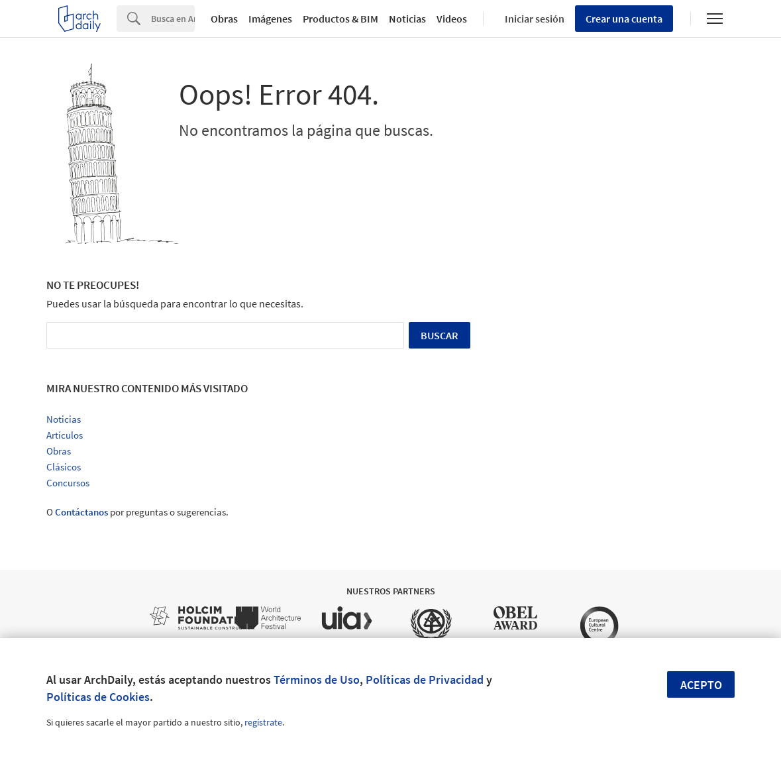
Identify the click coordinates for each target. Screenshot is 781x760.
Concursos (67, 482)
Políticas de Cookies (98, 696)
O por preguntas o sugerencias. (137, 512)
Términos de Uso (317, 679)
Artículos (64, 435)
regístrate (263, 722)
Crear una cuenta (624, 18)
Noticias (407, 18)
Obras (224, 18)
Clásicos (63, 467)
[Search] (173, 18)
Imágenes (270, 18)
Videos (452, 18)
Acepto (701, 684)
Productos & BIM (340, 18)
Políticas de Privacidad (425, 679)
